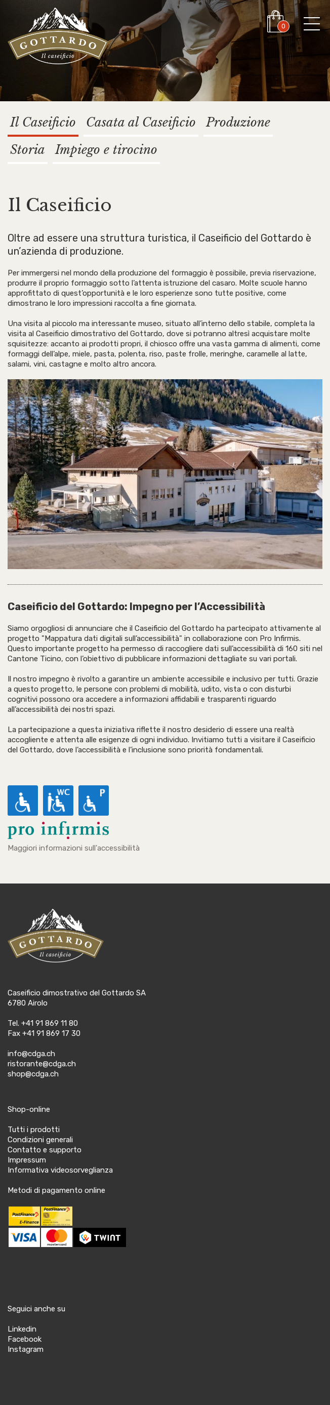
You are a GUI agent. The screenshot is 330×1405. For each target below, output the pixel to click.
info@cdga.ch (31, 1053)
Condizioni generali (40, 1139)
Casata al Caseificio (141, 122)
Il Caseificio (43, 122)
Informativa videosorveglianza (60, 1170)
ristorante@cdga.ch (42, 1063)
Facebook (25, 1339)
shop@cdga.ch (33, 1073)
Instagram (26, 1349)
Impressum (27, 1160)
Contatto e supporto (44, 1149)
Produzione (238, 122)
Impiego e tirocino (106, 149)
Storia (27, 149)
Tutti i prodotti (34, 1129)
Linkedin (22, 1329)
